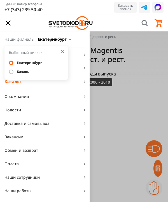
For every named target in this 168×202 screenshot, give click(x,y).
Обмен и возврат (21, 150)
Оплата (11, 163)
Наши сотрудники (22, 177)
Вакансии (13, 136)
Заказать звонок (125, 7)
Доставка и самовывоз (26, 123)
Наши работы (17, 190)
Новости (12, 110)
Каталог (13, 81)
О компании (16, 96)
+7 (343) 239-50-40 (23, 9)
